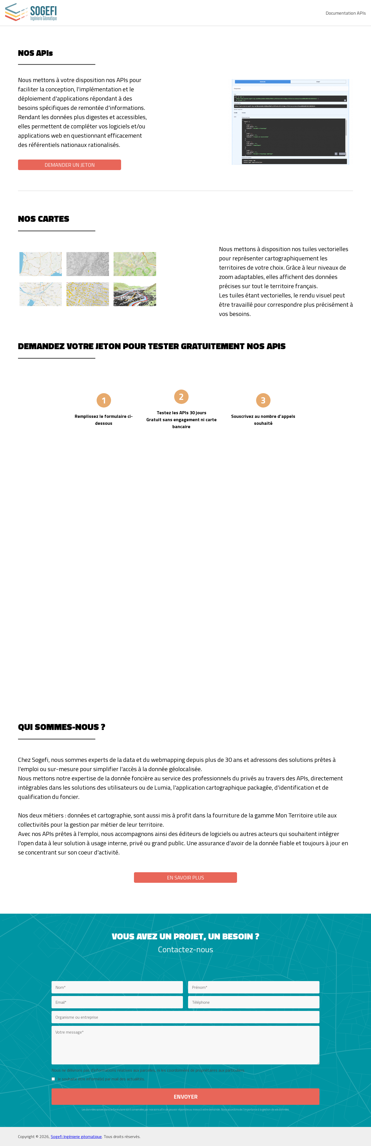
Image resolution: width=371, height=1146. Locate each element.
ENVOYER (186, 1096)
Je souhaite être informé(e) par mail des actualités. (101, 1079)
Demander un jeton (70, 165)
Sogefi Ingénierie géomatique (76, 1136)
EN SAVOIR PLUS (185, 877)
